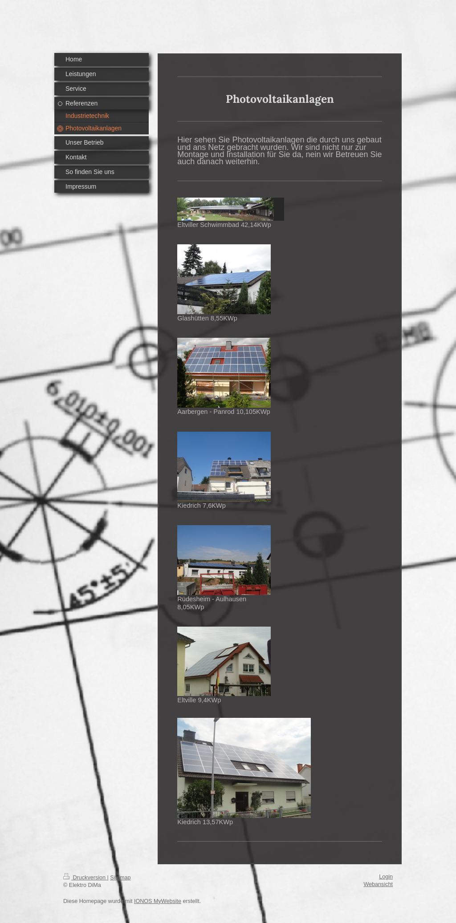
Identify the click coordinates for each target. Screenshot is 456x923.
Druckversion (85, 877)
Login (386, 877)
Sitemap (120, 877)
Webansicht (378, 884)
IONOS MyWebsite (157, 901)
